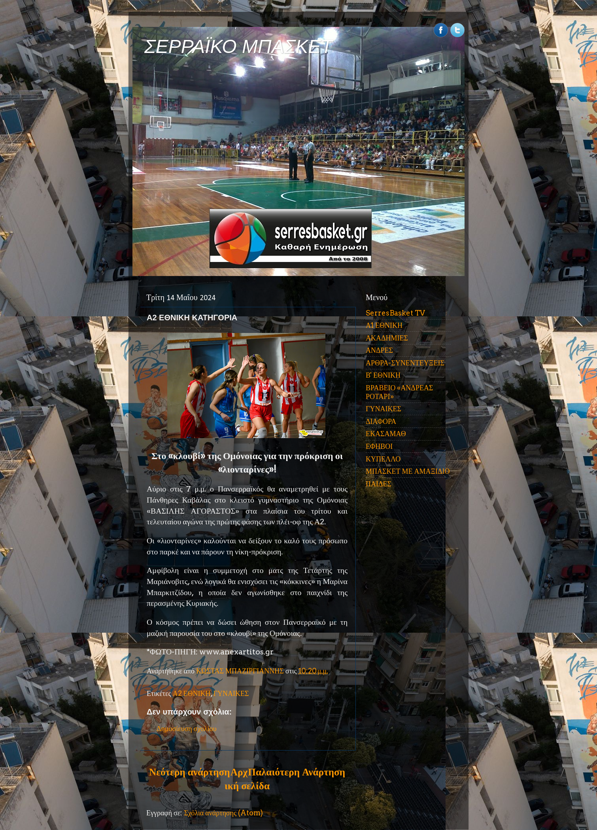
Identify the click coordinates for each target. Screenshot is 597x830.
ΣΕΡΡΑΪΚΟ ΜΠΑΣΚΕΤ (238, 46)
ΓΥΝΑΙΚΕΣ (231, 693)
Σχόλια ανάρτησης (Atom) (223, 813)
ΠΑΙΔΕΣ (378, 484)
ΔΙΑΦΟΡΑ (381, 421)
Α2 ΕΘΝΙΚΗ (192, 693)
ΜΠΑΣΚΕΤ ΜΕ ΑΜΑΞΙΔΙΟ (408, 471)
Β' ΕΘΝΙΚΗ (383, 375)
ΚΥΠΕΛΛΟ (383, 459)
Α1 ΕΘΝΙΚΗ (384, 325)
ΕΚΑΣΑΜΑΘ (386, 433)
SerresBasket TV (395, 313)
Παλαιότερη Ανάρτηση (296, 772)
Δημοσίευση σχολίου (187, 728)
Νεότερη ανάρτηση (189, 772)
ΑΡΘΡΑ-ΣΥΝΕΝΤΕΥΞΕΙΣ (405, 363)
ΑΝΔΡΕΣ (379, 350)
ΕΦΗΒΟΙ (379, 446)
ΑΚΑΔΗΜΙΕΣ (387, 338)
